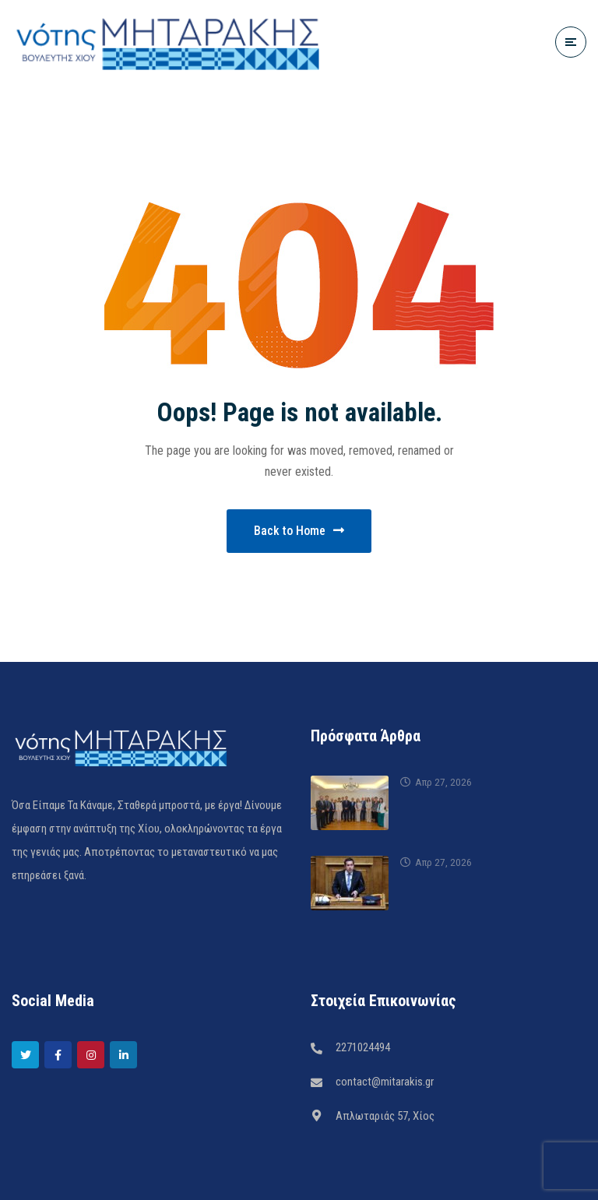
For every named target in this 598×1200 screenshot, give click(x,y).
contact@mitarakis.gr (385, 1082)
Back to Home (299, 530)
